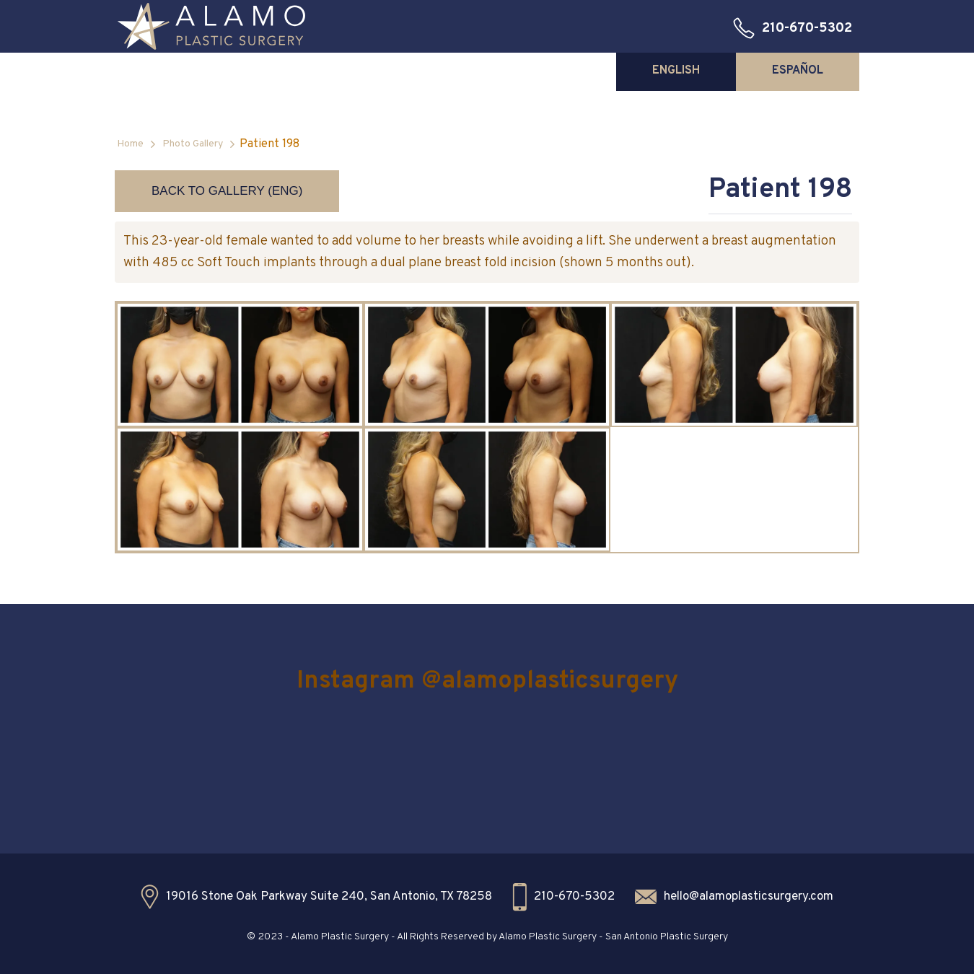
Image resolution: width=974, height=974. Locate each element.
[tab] (676, 71)
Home (130, 144)
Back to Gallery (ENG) (227, 191)
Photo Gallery (192, 144)
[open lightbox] (240, 364)
